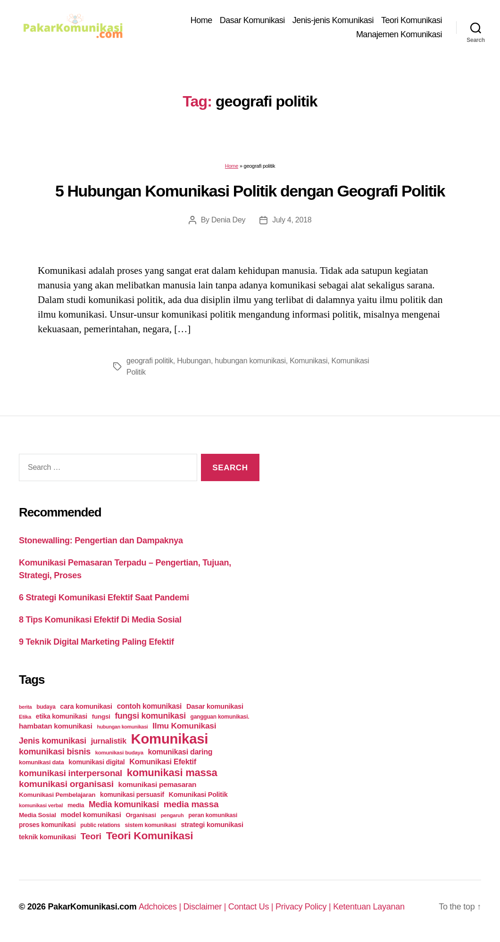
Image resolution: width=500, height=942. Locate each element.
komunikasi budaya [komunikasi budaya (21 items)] (119, 752)
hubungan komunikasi (250, 361)
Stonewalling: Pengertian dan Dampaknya (101, 540)
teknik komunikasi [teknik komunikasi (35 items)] (47, 837)
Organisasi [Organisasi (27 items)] (140, 815)
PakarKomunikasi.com (92, 906)
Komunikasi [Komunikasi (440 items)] (169, 738)
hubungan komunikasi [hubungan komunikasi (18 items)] (122, 726)
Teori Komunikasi (411, 20)
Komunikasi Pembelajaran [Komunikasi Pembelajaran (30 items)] (57, 794)
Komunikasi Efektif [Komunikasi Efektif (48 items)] (162, 761)
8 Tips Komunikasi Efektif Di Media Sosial (100, 619)
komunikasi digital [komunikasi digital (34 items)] (96, 762)
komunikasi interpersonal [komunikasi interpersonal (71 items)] (70, 773)
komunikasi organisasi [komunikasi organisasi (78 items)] (66, 784)
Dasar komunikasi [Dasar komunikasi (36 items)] (214, 706)
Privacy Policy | (304, 906)
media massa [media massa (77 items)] (191, 804)
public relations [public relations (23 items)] (100, 825)
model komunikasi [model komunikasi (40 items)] (90, 815)
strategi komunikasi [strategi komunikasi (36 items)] (212, 824)
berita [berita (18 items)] (25, 707)
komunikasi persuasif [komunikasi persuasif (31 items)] (132, 794)
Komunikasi (308, 361)
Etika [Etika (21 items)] (25, 717)
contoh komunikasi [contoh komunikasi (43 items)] (149, 706)
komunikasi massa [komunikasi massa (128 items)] (172, 772)
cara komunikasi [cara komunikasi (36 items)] (86, 706)
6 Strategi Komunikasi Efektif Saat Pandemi (104, 597)
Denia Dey (228, 220)
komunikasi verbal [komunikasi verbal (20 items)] (41, 805)
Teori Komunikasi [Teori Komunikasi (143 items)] (149, 835)
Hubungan (194, 361)
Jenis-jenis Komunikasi (333, 20)
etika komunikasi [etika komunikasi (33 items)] (61, 716)
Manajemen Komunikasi (399, 34)
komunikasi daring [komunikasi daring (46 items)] (180, 752)
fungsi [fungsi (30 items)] (101, 716)
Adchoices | (161, 906)
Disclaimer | (205, 906)
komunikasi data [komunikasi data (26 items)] (41, 762)
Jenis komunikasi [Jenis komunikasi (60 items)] (52, 740)
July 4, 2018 (291, 220)
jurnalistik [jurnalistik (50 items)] (108, 741)
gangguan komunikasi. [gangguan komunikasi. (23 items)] (220, 716)
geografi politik (149, 361)
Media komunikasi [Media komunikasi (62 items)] (124, 804)
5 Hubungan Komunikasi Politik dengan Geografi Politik (250, 191)
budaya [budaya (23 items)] (45, 707)
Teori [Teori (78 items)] (91, 836)
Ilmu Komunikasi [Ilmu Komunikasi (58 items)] (184, 725)
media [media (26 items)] (75, 805)
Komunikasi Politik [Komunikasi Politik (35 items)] (198, 794)
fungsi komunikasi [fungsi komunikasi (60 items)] (150, 716)
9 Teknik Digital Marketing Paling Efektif (96, 642)
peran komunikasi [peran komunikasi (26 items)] (212, 815)
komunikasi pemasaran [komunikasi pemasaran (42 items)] (157, 784)
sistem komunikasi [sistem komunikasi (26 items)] (150, 824)
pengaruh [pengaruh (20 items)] (172, 815)
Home (201, 20)
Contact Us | (251, 906)
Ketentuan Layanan (369, 906)
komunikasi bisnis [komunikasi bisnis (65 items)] (55, 751)
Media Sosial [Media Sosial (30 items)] (37, 815)
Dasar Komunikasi (252, 20)
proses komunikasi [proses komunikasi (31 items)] (47, 824)
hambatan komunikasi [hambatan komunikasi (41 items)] (55, 726)
